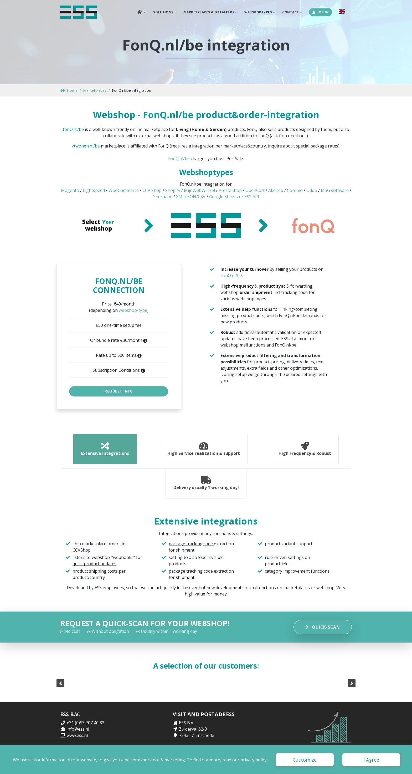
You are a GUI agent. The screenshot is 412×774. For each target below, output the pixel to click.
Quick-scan (322, 631)
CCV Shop (152, 190)
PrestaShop (230, 190)
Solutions (163, 12)
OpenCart (255, 190)
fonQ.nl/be (73, 129)
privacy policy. (253, 760)
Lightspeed (94, 190)
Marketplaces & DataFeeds (209, 12)
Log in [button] (320, 12)
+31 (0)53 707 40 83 (85, 726)
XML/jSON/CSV (190, 197)
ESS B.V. (186, 726)
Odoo (311, 190)
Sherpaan (162, 197)
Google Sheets (223, 197)
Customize (305, 760)
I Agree (371, 760)
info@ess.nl (77, 733)
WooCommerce (124, 190)
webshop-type (133, 310)
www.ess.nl (77, 739)
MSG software (335, 190)
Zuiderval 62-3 (193, 733)
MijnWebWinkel (199, 190)
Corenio (295, 190)
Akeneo (275, 190)
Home (69, 90)
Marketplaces (94, 90)
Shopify (172, 190)
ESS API (251, 197)
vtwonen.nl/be (86, 146)
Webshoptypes (258, 12)
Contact (290, 12)
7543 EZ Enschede (196, 739)
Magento (70, 190)
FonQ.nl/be (179, 158)
